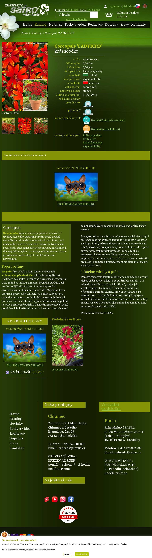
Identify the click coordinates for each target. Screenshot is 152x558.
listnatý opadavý (92, 142)
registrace (115, 6)
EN (144, 5)
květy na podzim (92, 135)
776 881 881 (71, 10)
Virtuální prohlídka (111, 406)
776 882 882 (93, 10)
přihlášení (128, 6)
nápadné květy (91, 146)
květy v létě (89, 139)
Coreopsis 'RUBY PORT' (65, 369)
